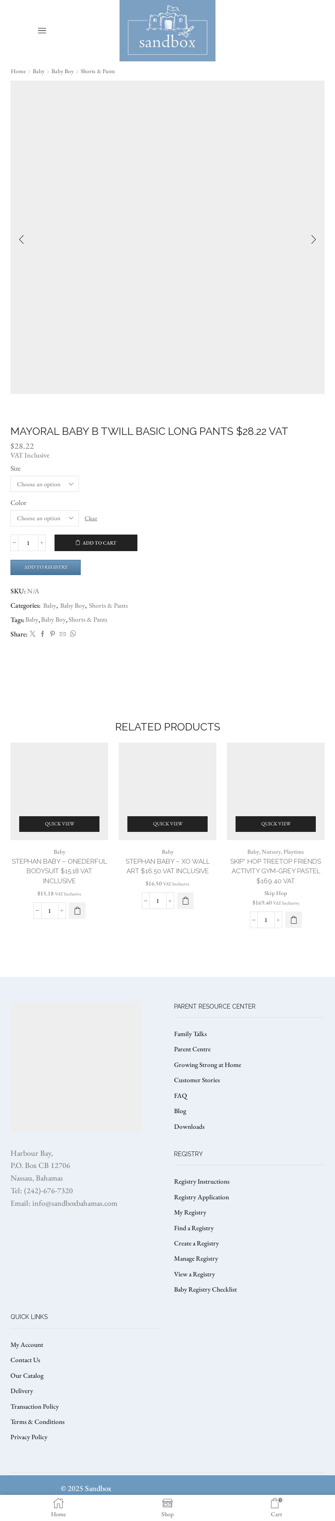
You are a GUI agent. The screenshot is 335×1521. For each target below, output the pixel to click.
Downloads (189, 1137)
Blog (180, 1122)
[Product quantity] (28, 543)
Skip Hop (275, 901)
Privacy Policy (29, 1455)
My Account (27, 1360)
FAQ (180, 1105)
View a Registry (195, 1288)
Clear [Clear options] (92, 518)
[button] (185, 908)
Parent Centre (193, 1058)
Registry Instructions (203, 1193)
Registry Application (202, 1209)
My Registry (190, 1225)
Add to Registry (47, 567)
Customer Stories (197, 1090)
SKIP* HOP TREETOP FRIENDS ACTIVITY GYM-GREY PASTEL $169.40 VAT (276, 878)
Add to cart (99, 542)
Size (15, 468)
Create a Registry (197, 1257)
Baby (39, 71)
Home (18, 71)
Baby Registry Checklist (206, 1304)
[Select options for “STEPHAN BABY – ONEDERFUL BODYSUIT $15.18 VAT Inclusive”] (77, 918)
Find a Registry (194, 1241)
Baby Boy (63, 71)
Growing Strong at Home (209, 1074)
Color (18, 502)
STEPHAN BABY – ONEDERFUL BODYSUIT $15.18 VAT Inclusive (59, 878)
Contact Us (26, 1376)
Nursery (270, 858)
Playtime (293, 858)
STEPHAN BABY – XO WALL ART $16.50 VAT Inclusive (167, 873)
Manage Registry (197, 1273)
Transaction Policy (36, 1423)
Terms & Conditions (38, 1439)
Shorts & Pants (99, 71)
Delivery (21, 1408)
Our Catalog (27, 1391)
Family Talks (191, 1042)
